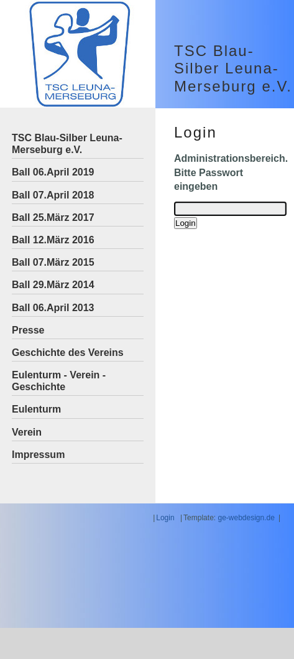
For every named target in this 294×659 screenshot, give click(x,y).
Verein (27, 432)
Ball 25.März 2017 (53, 217)
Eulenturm (36, 409)
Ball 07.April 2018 (53, 195)
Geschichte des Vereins (68, 352)
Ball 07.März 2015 (53, 262)
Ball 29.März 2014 (53, 284)
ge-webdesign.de (246, 517)
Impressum (38, 454)
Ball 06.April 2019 (53, 172)
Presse (28, 330)
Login (165, 517)
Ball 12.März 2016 (53, 240)
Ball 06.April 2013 (53, 307)
